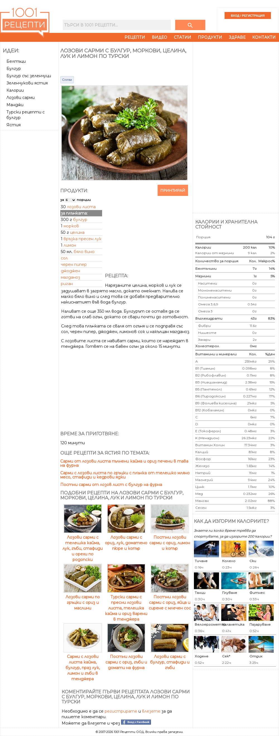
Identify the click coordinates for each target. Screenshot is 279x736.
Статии (182, 37)
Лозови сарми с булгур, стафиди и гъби (169, 659)
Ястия (13, 124)
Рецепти (134, 37)
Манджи (14, 104)
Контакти (264, 37)
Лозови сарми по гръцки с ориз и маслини (83, 600)
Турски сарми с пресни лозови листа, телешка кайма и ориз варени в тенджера (126, 605)
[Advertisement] (30, 216)
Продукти (210, 37)
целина (77, 232)
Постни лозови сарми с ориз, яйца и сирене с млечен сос (170, 600)
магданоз (70, 277)
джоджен (70, 270)
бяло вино (84, 251)
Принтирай (172, 190)
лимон (70, 245)
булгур (80, 219)
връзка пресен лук (83, 238)
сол (64, 258)
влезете (151, 711)
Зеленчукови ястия (27, 83)
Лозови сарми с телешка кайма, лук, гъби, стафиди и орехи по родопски (82, 545)
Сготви (67, 79)
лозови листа (81, 206)
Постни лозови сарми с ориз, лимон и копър (169, 540)
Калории (15, 90)
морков (71, 226)
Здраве (237, 37)
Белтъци (16, 61)
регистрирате (121, 711)
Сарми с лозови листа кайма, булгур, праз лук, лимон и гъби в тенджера (83, 664)
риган (67, 283)
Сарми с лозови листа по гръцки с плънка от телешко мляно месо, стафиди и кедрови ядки (125, 475)
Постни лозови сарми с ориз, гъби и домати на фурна (126, 659)
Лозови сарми (20, 97)
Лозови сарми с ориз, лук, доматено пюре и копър (126, 540)
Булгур (13, 68)
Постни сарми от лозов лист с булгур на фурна (111, 484)
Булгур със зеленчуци (28, 75)
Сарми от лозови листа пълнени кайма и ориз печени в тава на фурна (124, 463)
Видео (159, 37)
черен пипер (74, 264)
